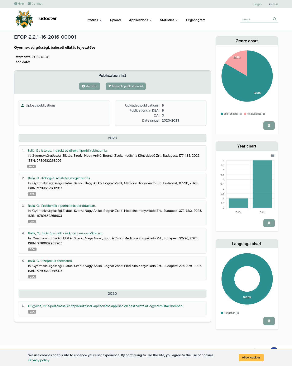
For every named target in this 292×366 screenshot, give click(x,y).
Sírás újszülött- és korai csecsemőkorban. (72, 233)
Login (257, 4)
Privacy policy (38, 360)
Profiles (94, 20)
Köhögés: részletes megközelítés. (66, 178)
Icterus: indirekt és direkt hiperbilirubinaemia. (74, 150)
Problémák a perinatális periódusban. (68, 206)
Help (19, 3)
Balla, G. (33, 150)
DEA (31, 166)
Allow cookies (251, 357)
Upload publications (38, 105)
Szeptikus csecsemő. (57, 261)
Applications (140, 20)
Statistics (169, 20)
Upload (115, 20)
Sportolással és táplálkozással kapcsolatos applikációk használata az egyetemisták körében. (115, 306)
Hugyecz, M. (37, 306)
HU (276, 4)
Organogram (195, 20)
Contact (35, 3)
